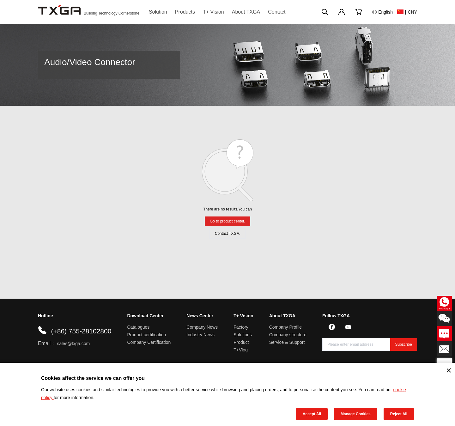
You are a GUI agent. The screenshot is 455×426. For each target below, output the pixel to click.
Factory (241, 327)
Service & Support (287, 342)
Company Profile (285, 327)
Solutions (243, 334)
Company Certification (149, 342)
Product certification (146, 334)
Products (185, 12)
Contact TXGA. (227, 233)
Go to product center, (227, 221)
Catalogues (138, 327)
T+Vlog (241, 349)
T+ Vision (213, 12)
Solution (158, 12)
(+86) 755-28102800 (81, 331)
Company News (202, 327)
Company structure (287, 334)
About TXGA (246, 12)
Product (241, 342)
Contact (276, 12)
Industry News (200, 334)
